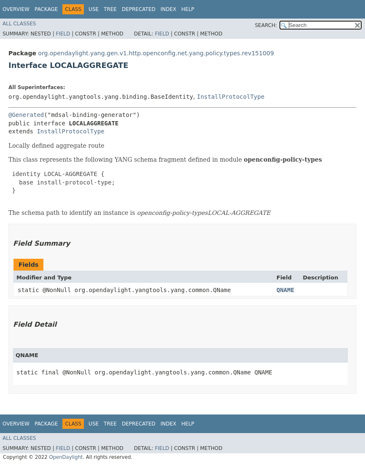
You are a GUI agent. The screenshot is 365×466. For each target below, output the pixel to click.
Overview (16, 9)
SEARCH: (266, 25)
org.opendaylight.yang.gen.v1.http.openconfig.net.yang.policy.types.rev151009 (156, 53)
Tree (110, 9)
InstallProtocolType (230, 96)
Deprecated (139, 9)
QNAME (285, 290)
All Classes (19, 24)
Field (63, 34)
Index (169, 9)
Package (46, 9)
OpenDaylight (66, 457)
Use (94, 9)
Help (187, 9)
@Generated (26, 114)
